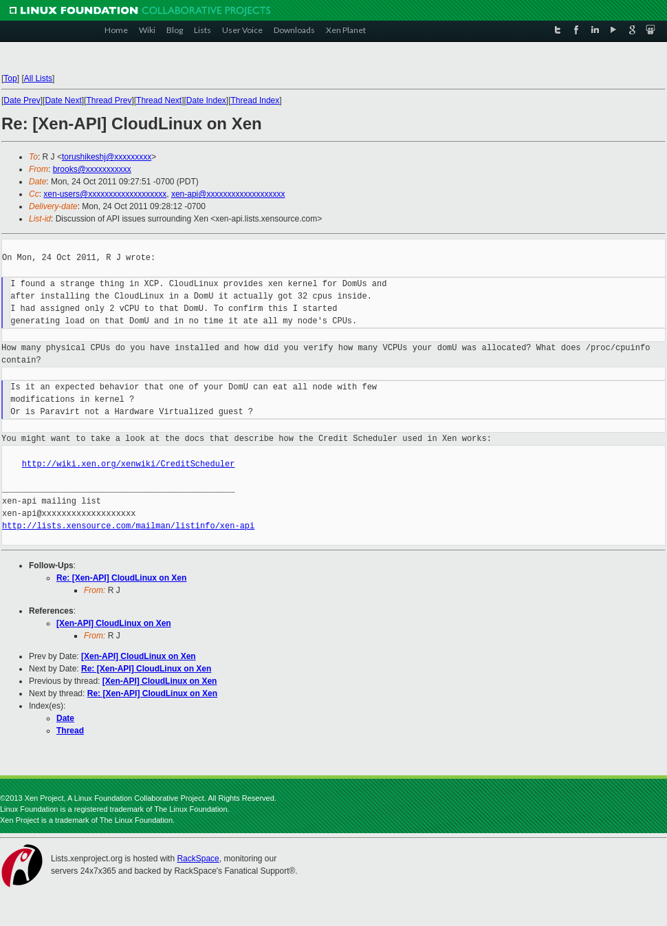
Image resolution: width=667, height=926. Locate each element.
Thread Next (159, 100)
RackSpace (198, 858)
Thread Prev (108, 100)
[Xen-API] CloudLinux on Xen (113, 623)
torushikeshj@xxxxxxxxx (106, 157)
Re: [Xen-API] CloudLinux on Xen (121, 578)
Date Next (63, 100)
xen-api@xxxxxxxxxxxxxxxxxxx (228, 194)
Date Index (206, 100)
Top (10, 78)
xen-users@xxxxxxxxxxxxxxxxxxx (104, 194)
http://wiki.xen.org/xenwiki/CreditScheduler (128, 464)
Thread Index (255, 100)
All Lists (38, 78)
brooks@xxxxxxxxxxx (92, 169)
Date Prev (21, 100)
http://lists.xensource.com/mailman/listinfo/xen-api (128, 526)
